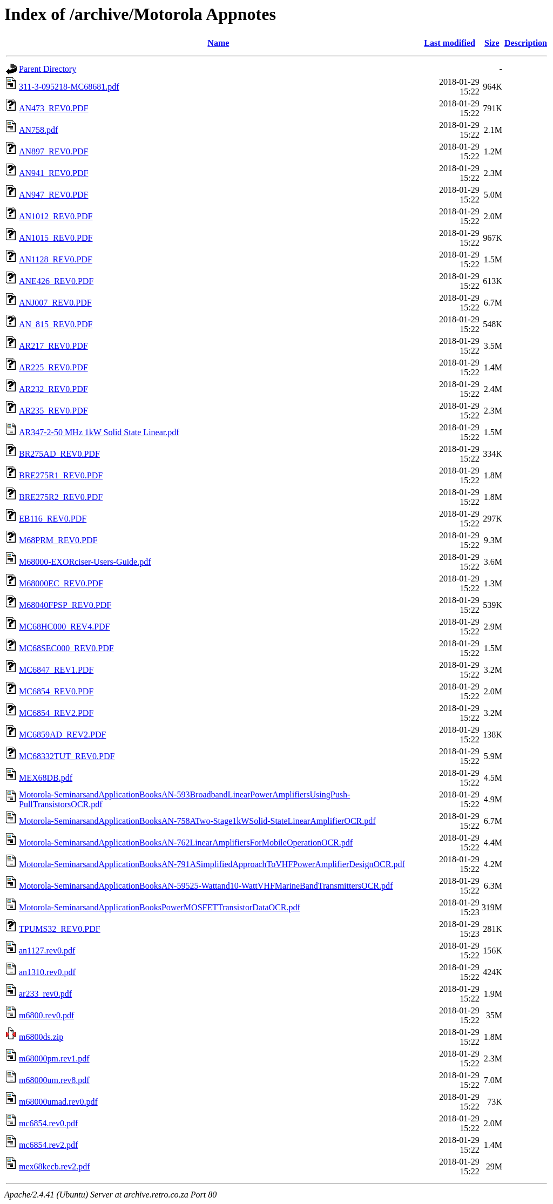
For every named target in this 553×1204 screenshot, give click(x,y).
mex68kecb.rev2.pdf (54, 1166)
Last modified (449, 43)
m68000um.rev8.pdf (54, 1080)
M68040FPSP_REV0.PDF (65, 605)
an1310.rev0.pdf (47, 972)
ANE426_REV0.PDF (56, 281)
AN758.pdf (38, 129)
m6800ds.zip (41, 1036)
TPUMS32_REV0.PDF (59, 929)
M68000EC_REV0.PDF (61, 583)
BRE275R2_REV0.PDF (61, 497)
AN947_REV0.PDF (53, 194)
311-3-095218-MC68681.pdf (69, 86)
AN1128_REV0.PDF (55, 259)
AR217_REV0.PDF (53, 345)
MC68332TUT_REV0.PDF (66, 756)
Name (218, 43)
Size (492, 43)
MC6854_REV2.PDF (56, 713)
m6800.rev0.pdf (46, 1015)
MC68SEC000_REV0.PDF (66, 648)
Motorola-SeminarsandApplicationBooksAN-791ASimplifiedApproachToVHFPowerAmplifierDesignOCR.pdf (212, 864)
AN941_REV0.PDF (53, 173)
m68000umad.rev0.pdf (58, 1101)
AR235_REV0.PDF (53, 410)
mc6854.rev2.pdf (48, 1144)
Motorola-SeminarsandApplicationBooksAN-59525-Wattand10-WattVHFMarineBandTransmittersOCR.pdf (206, 885)
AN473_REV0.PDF (53, 108)
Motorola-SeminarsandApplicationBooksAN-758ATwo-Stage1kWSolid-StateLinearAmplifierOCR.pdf (197, 821)
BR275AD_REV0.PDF (59, 453)
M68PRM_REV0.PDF (58, 540)
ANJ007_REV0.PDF (55, 302)
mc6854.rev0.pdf (48, 1123)
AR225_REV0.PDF (53, 367)
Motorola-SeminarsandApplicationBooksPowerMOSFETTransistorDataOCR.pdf (159, 907)
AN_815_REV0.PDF (55, 324)
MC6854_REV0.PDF (56, 691)
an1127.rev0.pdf (47, 950)
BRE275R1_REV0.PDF (61, 475)
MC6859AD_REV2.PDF (62, 734)
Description (525, 43)
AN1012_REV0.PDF (55, 216)
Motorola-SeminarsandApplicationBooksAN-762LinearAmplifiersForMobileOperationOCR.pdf (186, 842)
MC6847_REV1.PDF (56, 669)
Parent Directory (47, 68)
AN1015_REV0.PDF (55, 237)
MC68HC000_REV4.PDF (64, 626)
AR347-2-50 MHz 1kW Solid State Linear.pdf (99, 432)
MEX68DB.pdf (45, 777)
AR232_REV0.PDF (53, 389)
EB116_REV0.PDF (52, 518)
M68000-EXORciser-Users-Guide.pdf (85, 561)
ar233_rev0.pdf (45, 993)
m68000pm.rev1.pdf (54, 1058)
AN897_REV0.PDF (53, 151)
